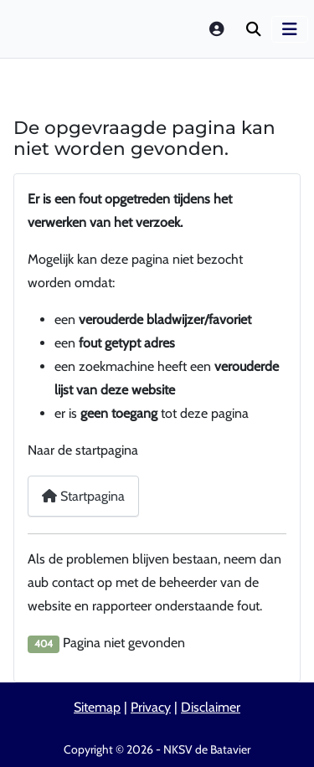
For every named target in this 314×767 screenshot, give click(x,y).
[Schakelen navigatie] (289, 29)
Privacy (151, 707)
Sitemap (97, 707)
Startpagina (83, 496)
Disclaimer (210, 707)
